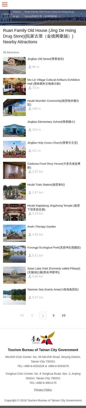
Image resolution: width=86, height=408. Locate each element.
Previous (53, 315)
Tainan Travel (43, 5)
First (22, 315)
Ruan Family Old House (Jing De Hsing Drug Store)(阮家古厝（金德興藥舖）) (49, 14)
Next (32, 315)
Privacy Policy (43, 389)
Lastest (64, 315)
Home (6, 14)
